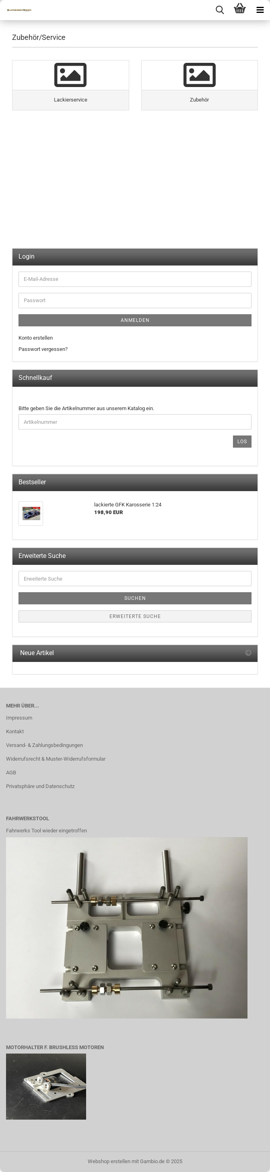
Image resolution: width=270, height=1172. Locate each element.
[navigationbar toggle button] (260, 10)
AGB (11, 773)
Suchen (135, 598)
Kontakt (15, 731)
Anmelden (135, 320)
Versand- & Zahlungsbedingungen (44, 745)
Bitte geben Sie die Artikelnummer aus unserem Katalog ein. (86, 408)
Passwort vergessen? (43, 349)
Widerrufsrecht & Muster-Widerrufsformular (55, 759)
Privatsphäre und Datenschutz (40, 786)
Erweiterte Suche (135, 616)
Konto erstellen (36, 338)
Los (242, 441)
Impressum (19, 718)
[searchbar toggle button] (220, 10)
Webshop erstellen (109, 1161)
